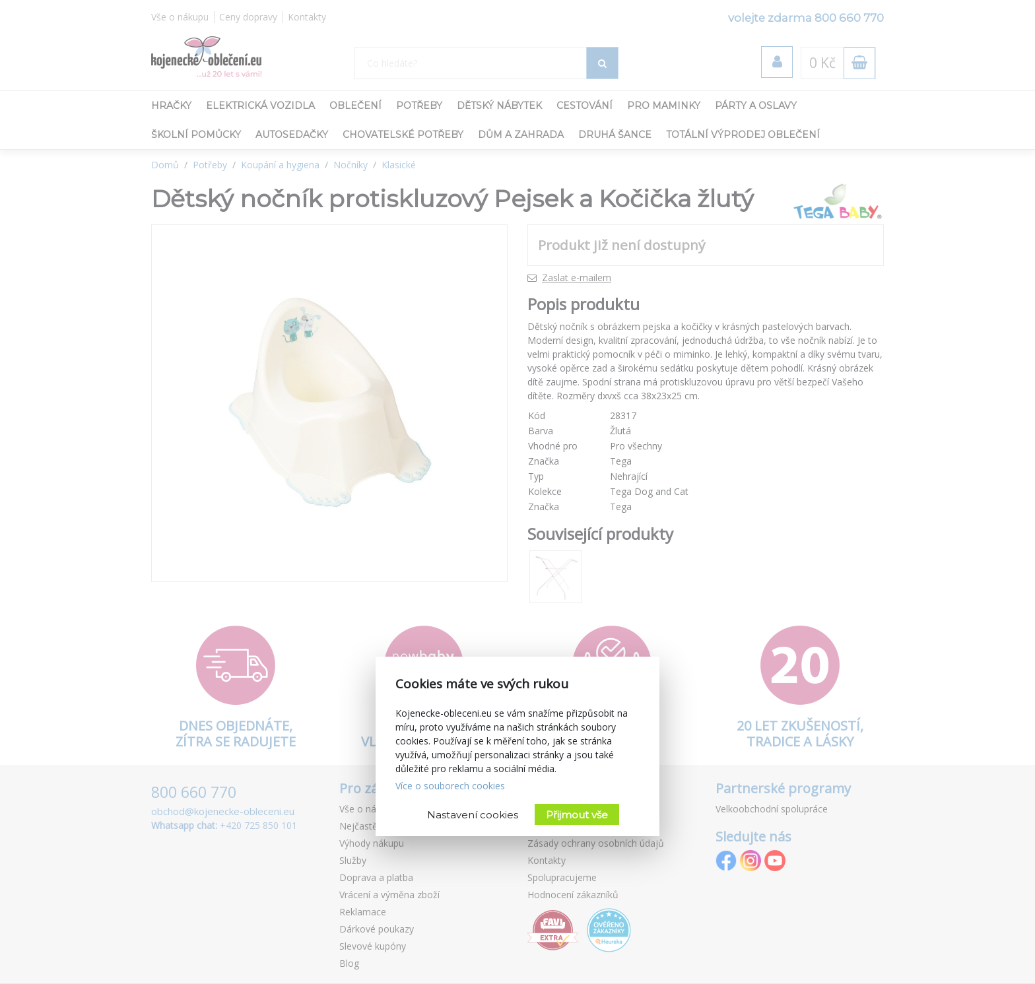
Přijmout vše (577, 814)
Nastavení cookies (472, 814)
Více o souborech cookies (450, 785)
